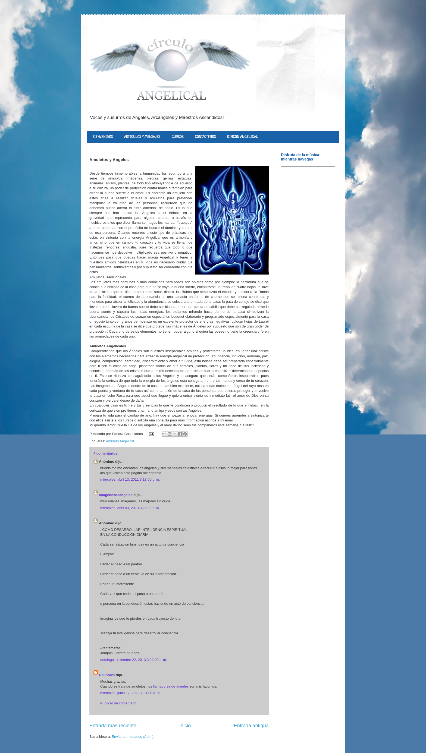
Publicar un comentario (118, 703)
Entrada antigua (251, 725)
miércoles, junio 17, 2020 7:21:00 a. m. (130, 693)
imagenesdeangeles (116, 495)
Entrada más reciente (112, 725)
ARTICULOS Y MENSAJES (142, 137)
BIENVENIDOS (102, 137)
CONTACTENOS (205, 137)
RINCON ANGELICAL (242, 137)
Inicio (185, 725)
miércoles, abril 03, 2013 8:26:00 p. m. (130, 508)
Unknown (107, 675)
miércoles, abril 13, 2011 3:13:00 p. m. (130, 479)
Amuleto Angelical (120, 441)
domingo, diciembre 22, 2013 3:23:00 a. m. (133, 660)
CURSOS (177, 137)
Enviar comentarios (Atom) (133, 737)
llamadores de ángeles (171, 686)
